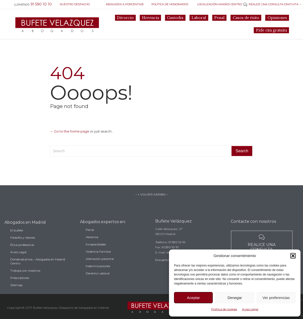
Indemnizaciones (98, 271)
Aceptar (193, 298)
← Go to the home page (69, 131)
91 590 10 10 (177, 246)
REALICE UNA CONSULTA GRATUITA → (272, 4)
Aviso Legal (250, 309)
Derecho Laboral (98, 278)
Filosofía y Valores (22, 244)
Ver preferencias (276, 298)
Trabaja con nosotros (25, 277)
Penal (90, 235)
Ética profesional (22, 251)
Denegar (235, 298)
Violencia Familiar (98, 257)
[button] (293, 255)
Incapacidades (96, 250)
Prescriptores (19, 284)
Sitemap (16, 291)
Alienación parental (100, 264)
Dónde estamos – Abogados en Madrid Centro (37, 268)
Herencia (92, 242)
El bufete (16, 236)
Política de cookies (224, 309)
